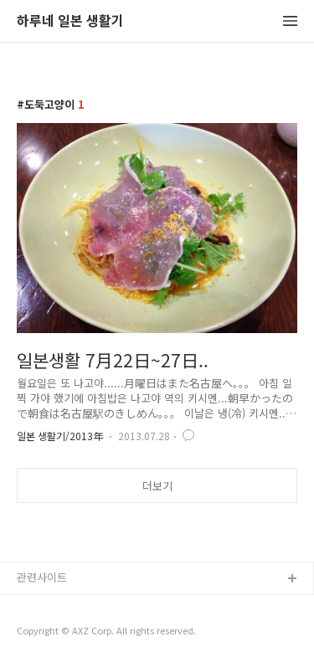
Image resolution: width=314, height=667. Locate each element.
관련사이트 (42, 577)
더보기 (157, 486)
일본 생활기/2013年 (60, 435)
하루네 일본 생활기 (70, 21)
